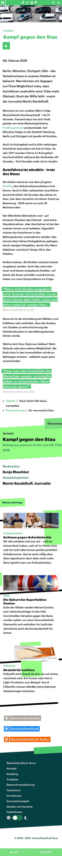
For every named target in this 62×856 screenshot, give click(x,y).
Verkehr (11, 400)
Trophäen (13, 779)
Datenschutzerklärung (21, 784)
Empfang (12, 773)
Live (15, 852)
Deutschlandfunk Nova (21, 762)
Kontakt (12, 768)
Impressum (14, 790)
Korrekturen (14, 795)
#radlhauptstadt (13, 127)
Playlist (47, 852)
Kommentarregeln (18, 801)
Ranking (8, 186)
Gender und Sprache (20, 806)
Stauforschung (15, 410)
